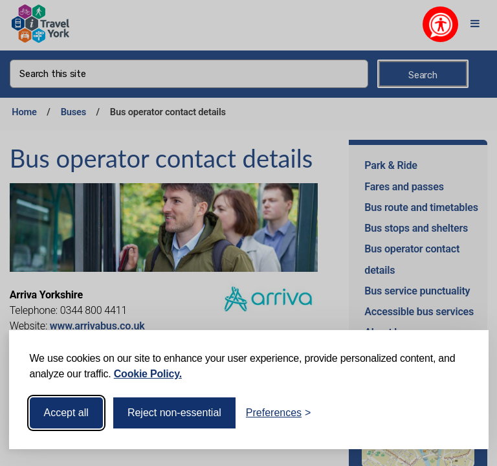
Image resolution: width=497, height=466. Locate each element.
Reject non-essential (174, 412)
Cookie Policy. (148, 373)
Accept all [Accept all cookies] (66, 412)
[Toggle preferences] (278, 413)
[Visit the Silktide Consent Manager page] (460, 413)
